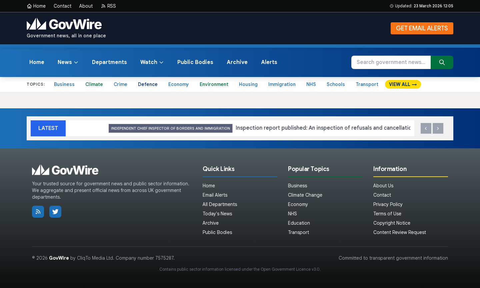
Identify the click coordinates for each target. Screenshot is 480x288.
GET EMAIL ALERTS (422, 28)
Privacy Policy (388, 204)
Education (299, 223)
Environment (214, 84)
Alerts (269, 62)
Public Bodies (195, 62)
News (68, 62)
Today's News (217, 214)
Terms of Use (387, 214)
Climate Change (305, 195)
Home (36, 6)
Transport (367, 84)
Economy (178, 84)
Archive (237, 62)
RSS (108, 6)
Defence (148, 84)
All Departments (220, 204)
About (86, 6)
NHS (311, 84)
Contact (62, 6)
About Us (383, 186)
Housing (248, 84)
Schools (336, 84)
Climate (94, 84)
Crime (120, 84)
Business (64, 84)
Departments (109, 62)
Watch (152, 62)
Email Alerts (215, 195)
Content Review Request (399, 232)
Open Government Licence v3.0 (290, 269)
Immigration (282, 84)
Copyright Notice (391, 223)
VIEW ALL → (403, 84)
